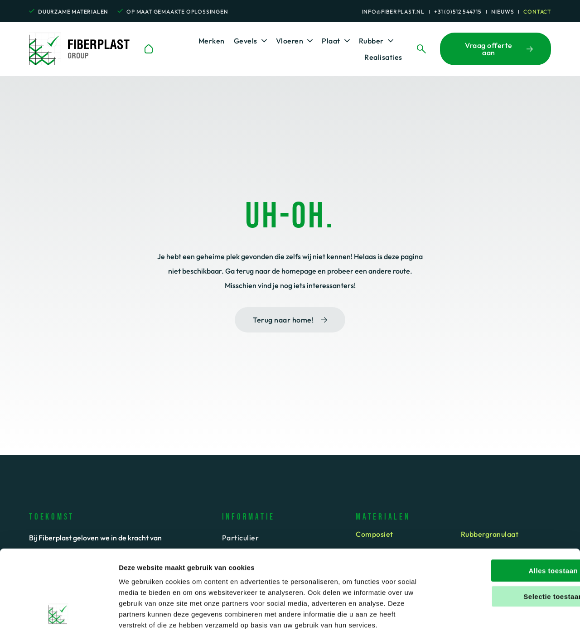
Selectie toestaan (504, 548)
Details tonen (491, 613)
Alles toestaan (504, 522)
